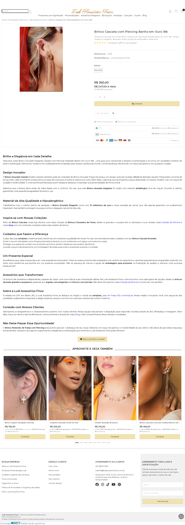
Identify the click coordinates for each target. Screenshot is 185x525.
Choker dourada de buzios (106, 423)
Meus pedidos (54, 475)
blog (77, 314)
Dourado (98, 70)
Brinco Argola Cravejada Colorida (19, 423)
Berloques (107, 15)
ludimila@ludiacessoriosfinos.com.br (110, 470)
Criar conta (53, 466)
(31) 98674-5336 (101, 466)
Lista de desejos (55, 483)
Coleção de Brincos (171, 222)
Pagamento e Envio (10, 483)
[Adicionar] (104, 97)
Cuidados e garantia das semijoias (15, 475)
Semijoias (118, 15)
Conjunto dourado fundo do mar (64, 423)
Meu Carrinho (54, 479)
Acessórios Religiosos (90, 15)
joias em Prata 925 (111, 295)
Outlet (137, 15)
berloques (128, 295)
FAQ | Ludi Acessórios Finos (13, 492)
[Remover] (95, 97)
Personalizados (72, 15)
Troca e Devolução (9, 479)
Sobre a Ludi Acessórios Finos (14, 466)
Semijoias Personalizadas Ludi (14, 470)
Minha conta (54, 470)
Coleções (128, 15)
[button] (77, 442)
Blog (144, 15)
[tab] (137, 128)
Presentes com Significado (50, 15)
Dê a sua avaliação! (128, 43)
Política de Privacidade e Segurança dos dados (21, 487)
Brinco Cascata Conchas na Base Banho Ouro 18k (160, 423)
